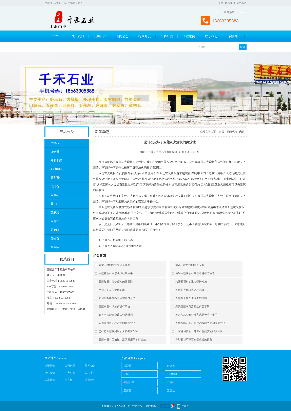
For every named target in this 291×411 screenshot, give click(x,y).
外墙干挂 (56, 160)
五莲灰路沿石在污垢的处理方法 (117, 323)
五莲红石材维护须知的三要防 (116, 281)
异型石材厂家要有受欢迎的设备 (193, 339)
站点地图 (90, 379)
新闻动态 (122, 36)
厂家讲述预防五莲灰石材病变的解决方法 (199, 331)
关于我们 (78, 36)
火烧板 (55, 151)
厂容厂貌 (167, 36)
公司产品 (100, 36)
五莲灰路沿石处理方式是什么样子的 (196, 314)
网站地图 (50, 358)
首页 (220, 3)
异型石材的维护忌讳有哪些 (114, 265)
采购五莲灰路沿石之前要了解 (192, 306)
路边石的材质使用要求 (112, 289)
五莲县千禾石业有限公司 (162, 151)
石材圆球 (56, 169)
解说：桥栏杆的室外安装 (189, 265)
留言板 (233, 36)
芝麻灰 (55, 212)
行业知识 (144, 36)
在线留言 (242, 3)
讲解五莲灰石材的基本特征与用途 (195, 273)
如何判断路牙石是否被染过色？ (117, 298)
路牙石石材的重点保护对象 (191, 281)
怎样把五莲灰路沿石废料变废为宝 (118, 331)
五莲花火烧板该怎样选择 (189, 289)
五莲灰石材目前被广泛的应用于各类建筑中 (124, 339)
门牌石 (55, 186)
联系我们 (230, 3)
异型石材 (56, 177)
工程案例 (189, 36)
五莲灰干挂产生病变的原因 (191, 298)
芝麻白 (55, 229)
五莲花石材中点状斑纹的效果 (116, 273)
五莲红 (55, 203)
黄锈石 (55, 238)
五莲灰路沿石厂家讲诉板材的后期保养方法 (200, 323)
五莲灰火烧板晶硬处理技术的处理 (122, 246)
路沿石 (55, 142)
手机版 (186, 406)
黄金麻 (55, 247)
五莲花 (55, 195)
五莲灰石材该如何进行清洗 (118, 239)
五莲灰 (55, 221)
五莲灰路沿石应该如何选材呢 (116, 314)
